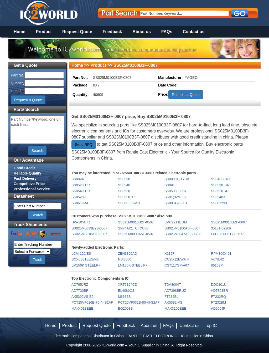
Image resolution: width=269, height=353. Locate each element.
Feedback (112, 31)
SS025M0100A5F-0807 (182, 228)
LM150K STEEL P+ (133, 265)
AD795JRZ (79, 285)
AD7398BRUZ (175, 291)
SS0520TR (126, 197)
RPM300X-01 (221, 253)
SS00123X (219, 203)
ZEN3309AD (127, 253)
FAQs (166, 31)
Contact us (194, 31)
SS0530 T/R (220, 185)
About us (142, 31)
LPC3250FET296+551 (228, 234)
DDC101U (218, 285)
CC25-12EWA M (176, 259)
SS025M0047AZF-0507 (182, 234)
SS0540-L (218, 197)
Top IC (211, 325)
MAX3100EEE (175, 308)
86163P (217, 265)
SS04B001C (220, 179)
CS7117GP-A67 (176, 265)
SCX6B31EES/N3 (85, 259)
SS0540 (124, 185)
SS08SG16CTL (176, 203)
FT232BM (218, 302)
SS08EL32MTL (129, 203)
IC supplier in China (197, 336)
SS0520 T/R (80, 185)
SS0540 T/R (80, 191)
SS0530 (124, 179)
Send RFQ (83, 144)
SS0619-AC (80, 203)
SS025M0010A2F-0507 (89, 234)
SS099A (77, 179)
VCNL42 (217, 259)
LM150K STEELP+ (85, 265)
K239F (169, 253)
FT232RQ (218, 297)
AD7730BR (80, 291)
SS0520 (124, 191)
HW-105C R (80, 222)
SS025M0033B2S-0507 (89, 228)
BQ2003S (125, 308)
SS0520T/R (220, 191)
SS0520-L (79, 197)
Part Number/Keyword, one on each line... (37, 130)
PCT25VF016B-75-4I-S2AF (92, 302)
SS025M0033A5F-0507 (136, 234)
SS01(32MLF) (175, 197)
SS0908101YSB (176, 179)
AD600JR (218, 308)
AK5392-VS (173, 302)
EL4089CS (126, 291)
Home (19, 31)
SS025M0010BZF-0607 (229, 222)
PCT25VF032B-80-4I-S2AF (138, 302)
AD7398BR (219, 291)
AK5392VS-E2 (82, 297)
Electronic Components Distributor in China (88, 336)
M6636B (124, 297)
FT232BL (171, 297)
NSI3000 (124, 259)
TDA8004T (172, 285)
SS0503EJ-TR (175, 191)
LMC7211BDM (175, 222)
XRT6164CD (127, 285)
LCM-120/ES (81, 253)
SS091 (169, 185)
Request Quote (77, 31)
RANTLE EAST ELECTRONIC (152, 336)
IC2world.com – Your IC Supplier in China (135, 345)
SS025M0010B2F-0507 (136, 222)
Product (43, 31)
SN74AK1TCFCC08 (133, 228)
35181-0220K (221, 228)
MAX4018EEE (82, 308)
